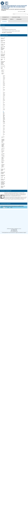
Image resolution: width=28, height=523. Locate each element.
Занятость (2, 137)
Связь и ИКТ (2, 59)
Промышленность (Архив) (2, 187)
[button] (5, 17)
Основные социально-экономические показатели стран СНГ (3, 183)
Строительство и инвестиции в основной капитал (3, 48)
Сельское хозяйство (2, 44)
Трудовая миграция (3, 154)
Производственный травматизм (3, 166)
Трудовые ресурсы (3, 71)
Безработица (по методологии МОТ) (3, 141)
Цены (2, 51)
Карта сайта (20, 11)
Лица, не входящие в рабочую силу (3, 150)
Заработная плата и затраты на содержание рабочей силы (3, 160)
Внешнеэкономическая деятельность (3, 55)
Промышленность (2, 40)
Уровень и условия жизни (2, 170)
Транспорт (2, 57)
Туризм (2, 177)
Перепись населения (2, 179)
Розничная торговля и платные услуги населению (2, 63)
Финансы (2, 52)
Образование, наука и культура (2, 173)
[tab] (3, 38)
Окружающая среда (2, 175)
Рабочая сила (3, 73)
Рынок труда (2, 68)
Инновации (2, 42)
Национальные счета (2, 38)
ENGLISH (23, 11)
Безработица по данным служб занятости (3, 145)
